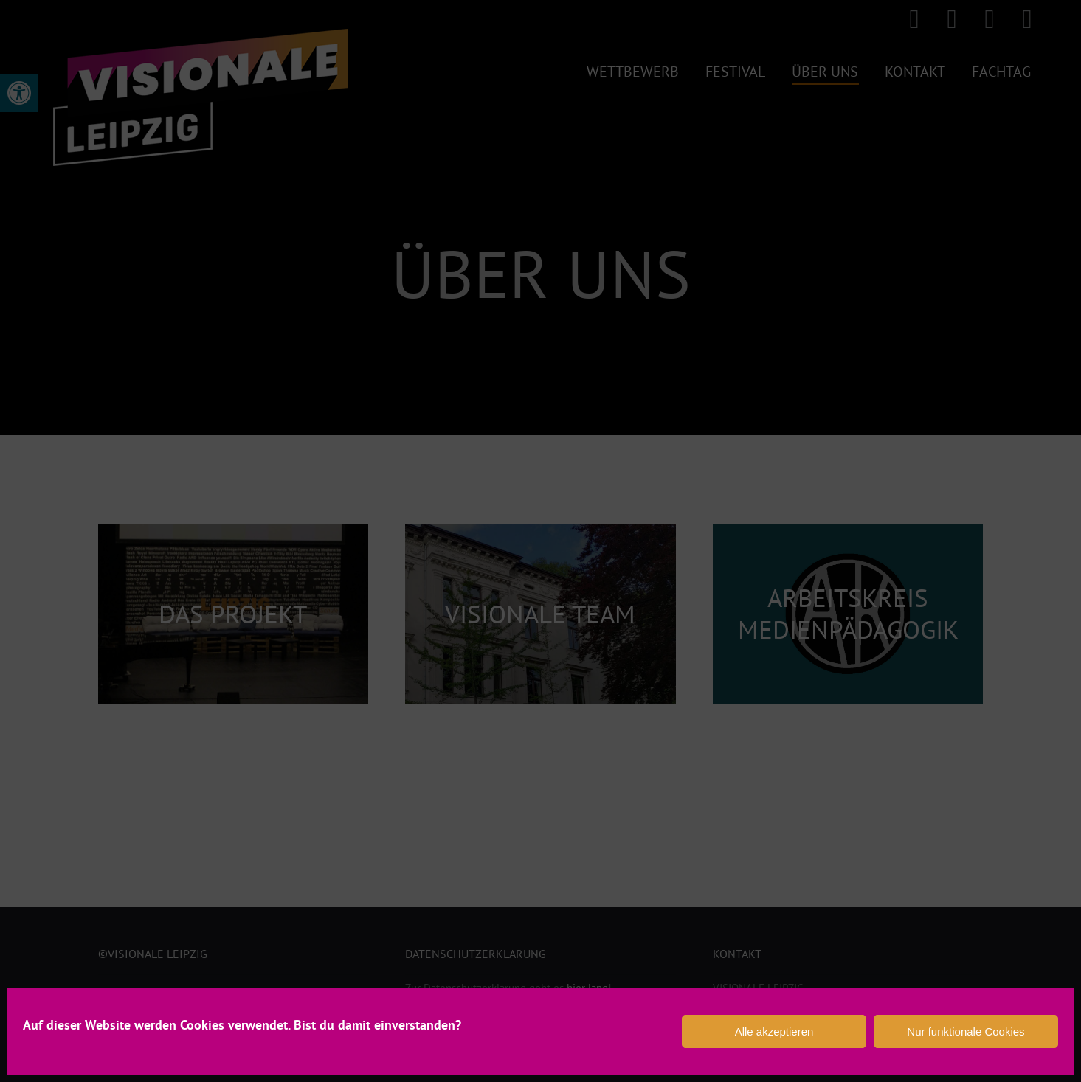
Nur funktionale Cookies (965, 1031)
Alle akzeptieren (774, 1031)
